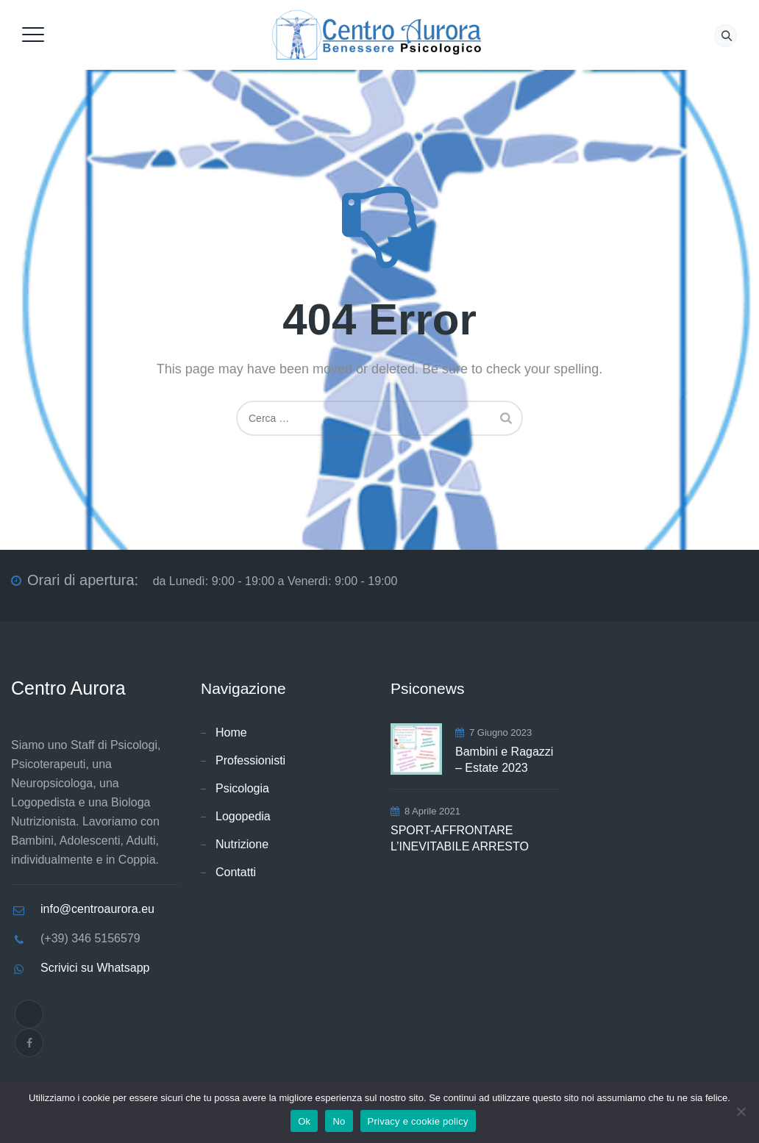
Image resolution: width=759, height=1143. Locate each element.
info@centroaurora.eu (97, 909)
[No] (740, 1111)
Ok (304, 1121)
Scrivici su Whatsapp (95, 967)
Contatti (235, 872)
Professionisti (250, 760)
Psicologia (242, 788)
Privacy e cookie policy (418, 1121)
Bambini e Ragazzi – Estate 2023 (504, 759)
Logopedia (243, 816)
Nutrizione (241, 844)
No (338, 1121)
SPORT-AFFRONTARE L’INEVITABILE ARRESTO (460, 838)
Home (231, 732)
